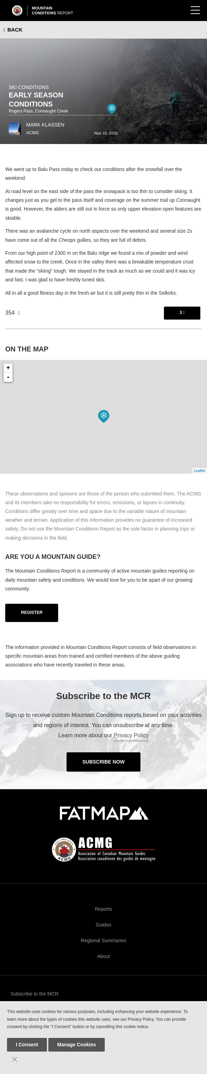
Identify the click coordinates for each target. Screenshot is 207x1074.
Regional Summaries (103, 940)
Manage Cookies (76, 1044)
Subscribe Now (103, 762)
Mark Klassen (45, 125)
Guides (103, 925)
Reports (103, 909)
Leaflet (199, 470)
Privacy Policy (131, 735)
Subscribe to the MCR (34, 994)
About (103, 956)
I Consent (27, 1044)
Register (31, 612)
